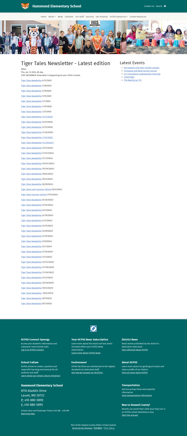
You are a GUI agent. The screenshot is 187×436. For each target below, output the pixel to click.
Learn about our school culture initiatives (40, 376)
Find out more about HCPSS (135, 372)
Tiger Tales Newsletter (31, 80)
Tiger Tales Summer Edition (34, 194)
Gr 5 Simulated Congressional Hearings (142, 74)
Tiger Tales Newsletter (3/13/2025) (37, 117)
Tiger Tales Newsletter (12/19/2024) (37, 142)
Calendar (69, 16)
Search (159, 6)
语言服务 (98, 428)
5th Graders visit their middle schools (141, 68)
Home (43, 16)
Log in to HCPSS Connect (32, 350)
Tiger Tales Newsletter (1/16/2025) (37, 137)
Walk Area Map (28, 414)
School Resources (138, 16)
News (60, 16)
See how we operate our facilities (87, 372)
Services (90, 16)
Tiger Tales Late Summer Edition (36, 189)
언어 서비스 (109, 428)
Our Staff (79, 16)
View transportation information (137, 395)
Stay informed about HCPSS (135, 350)
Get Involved (102, 16)
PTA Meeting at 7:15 (132, 80)
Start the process (130, 415)
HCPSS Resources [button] (118, 16)
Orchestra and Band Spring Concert (140, 71)
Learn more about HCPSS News (85, 353)
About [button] (51, 16)
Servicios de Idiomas (82, 428)
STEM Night (129, 77)
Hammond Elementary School (56, 6)
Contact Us (149, 6)
